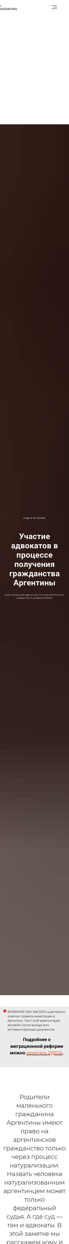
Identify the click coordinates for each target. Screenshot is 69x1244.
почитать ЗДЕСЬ (44, 1052)
